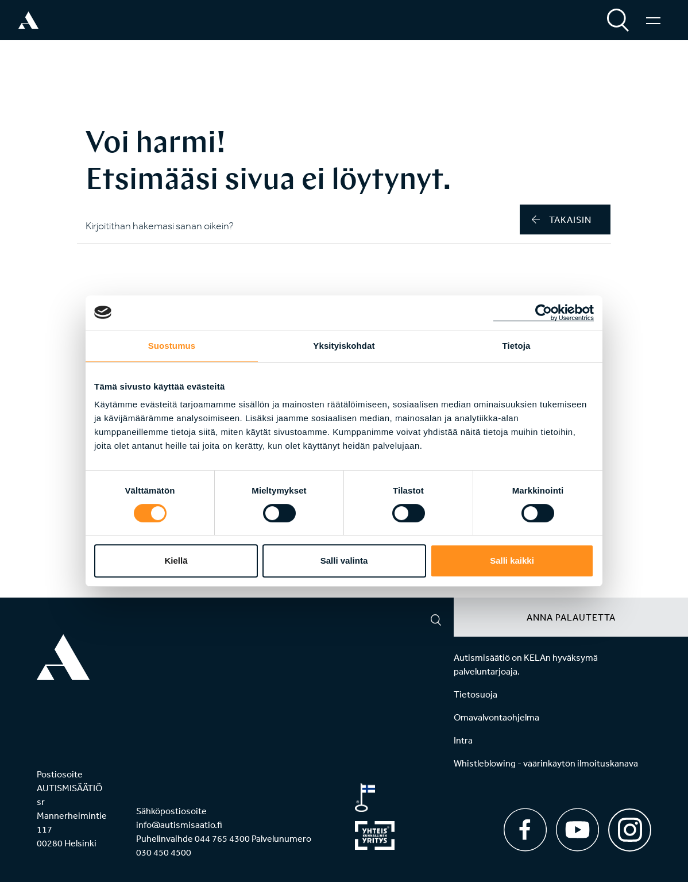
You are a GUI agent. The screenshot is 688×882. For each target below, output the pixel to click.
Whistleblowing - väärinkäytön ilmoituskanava (546, 763)
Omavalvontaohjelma (496, 717)
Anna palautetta (571, 617)
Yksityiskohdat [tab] (343, 346)
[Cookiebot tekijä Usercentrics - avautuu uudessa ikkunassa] (543, 312)
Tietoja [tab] (517, 346)
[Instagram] (629, 826)
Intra (463, 740)
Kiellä (175, 560)
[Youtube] (577, 829)
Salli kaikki (512, 560)
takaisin (562, 219)
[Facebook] (525, 829)
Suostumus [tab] (172, 346)
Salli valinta (344, 560)
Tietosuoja (475, 694)
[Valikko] (653, 20)
